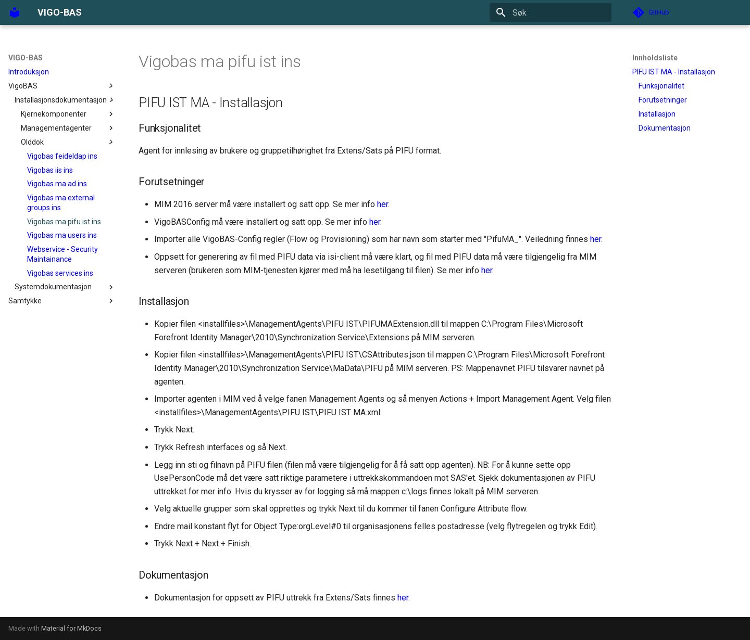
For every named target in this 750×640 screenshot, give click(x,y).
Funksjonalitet (661, 86)
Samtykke (62, 300)
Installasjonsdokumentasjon (65, 100)
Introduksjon (28, 72)
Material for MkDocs (71, 628)
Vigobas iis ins (50, 170)
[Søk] (550, 12)
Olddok (68, 142)
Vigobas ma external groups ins (61, 202)
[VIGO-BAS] (14, 12)
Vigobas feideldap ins (62, 156)
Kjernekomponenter (68, 114)
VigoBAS (62, 86)
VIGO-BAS (25, 58)
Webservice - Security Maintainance (62, 254)
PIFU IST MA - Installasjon (673, 72)
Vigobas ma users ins (62, 235)
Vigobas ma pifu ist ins (64, 221)
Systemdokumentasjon (65, 287)
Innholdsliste (655, 58)
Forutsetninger (663, 100)
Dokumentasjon (665, 128)
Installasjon (657, 114)
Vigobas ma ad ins (57, 184)
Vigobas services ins (60, 273)
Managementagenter (68, 128)
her (382, 204)
